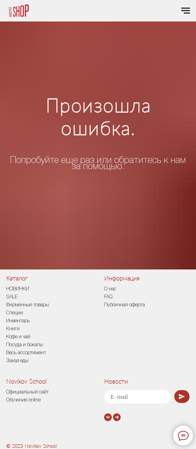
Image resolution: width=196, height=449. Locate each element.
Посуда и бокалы (24, 345)
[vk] (108, 417)
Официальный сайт (27, 392)
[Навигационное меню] (185, 11)
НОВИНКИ (17, 289)
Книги (13, 329)
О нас (110, 289)
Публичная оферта (124, 305)
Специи (14, 313)
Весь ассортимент (26, 353)
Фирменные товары (27, 305)
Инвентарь (18, 321)
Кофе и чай (18, 337)
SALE (11, 297)
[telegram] (117, 417)
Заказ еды (17, 361)
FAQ (108, 297)
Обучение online (23, 400)
